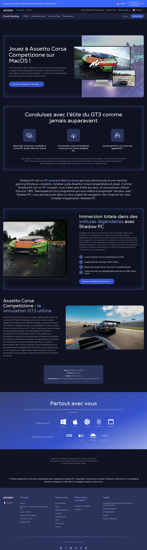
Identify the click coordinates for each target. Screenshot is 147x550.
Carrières (77, 509)
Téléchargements (62, 510)
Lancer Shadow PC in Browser (92, 10)
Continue (134, 4)
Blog (57, 506)
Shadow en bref (38, 16)
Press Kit (58, 513)
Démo (125, 16)
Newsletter (59, 523)
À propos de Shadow (82, 506)
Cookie (105, 515)
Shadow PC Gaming (28, 515)
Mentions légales (109, 509)
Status (57, 527)
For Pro (29, 10)
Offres (26, 16)
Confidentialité (109, 512)
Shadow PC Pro (26, 519)
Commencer (137, 16)
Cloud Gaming (11, 16)
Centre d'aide (60, 503)
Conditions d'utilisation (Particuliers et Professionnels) (118, 504)
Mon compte (124, 10)
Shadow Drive (111, 10)
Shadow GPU (25, 522)
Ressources (69, 16)
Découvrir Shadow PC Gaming (26, 84)
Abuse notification (110, 519)
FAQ (57, 520)
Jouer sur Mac (54, 16)
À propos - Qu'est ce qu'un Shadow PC (34, 507)
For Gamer (20, 10)
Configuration (60, 517)
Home (22, 503)
